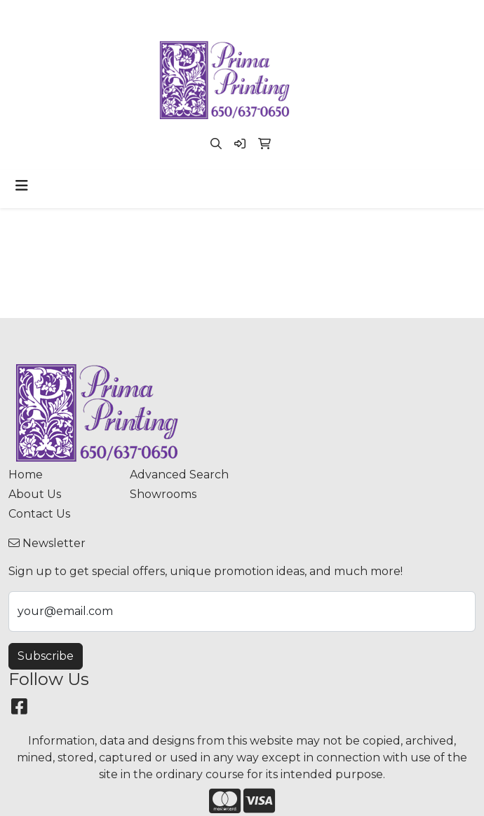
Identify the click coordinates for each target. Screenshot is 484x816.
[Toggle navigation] (21, 185)
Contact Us (39, 513)
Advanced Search (179, 474)
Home (25, 474)
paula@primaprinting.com (285, 15)
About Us (34, 494)
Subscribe (46, 656)
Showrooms (163, 494)
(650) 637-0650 (160, 15)
